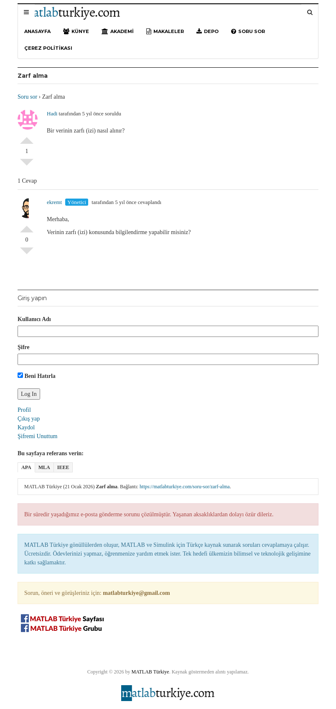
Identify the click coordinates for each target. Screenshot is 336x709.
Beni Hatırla (37, 375)
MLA (44, 467)
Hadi (52, 113)
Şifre (24, 347)
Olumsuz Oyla (26, 165)
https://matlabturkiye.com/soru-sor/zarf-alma (185, 487)
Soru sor (248, 31)
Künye (76, 31)
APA (26, 467)
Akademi (118, 31)
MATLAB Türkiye (150, 672)
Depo (207, 31)
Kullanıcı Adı (34, 319)
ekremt (54, 202)
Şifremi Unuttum (37, 436)
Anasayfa (37, 31)
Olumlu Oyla (26, 137)
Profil (24, 410)
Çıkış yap (29, 419)
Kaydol (26, 427)
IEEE (63, 467)
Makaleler (165, 31)
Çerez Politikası (48, 48)
